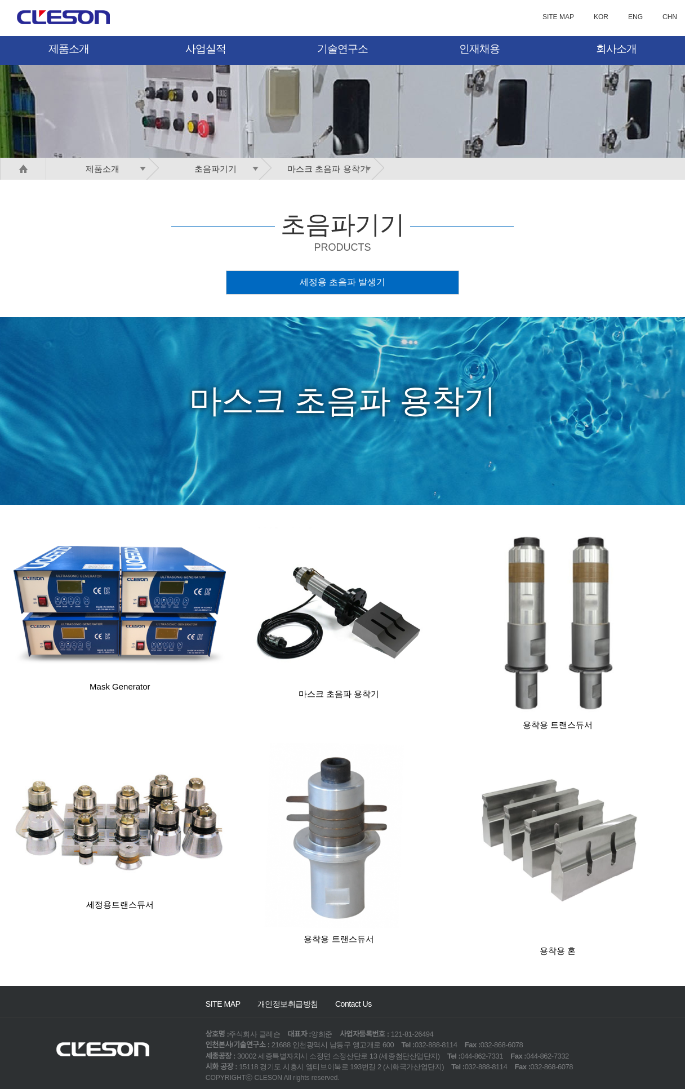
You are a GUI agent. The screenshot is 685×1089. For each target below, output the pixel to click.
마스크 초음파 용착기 (331, 169)
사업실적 (205, 49)
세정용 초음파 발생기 (343, 282)
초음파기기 (229, 169)
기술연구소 (342, 49)
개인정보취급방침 (287, 1003)
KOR (601, 17)
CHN (669, 17)
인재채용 (479, 49)
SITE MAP (558, 17)
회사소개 (616, 49)
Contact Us (353, 1003)
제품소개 (68, 49)
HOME (23, 169)
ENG (635, 17)
